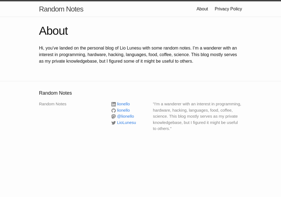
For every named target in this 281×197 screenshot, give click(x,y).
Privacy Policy (228, 9)
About (202, 9)
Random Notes (61, 9)
